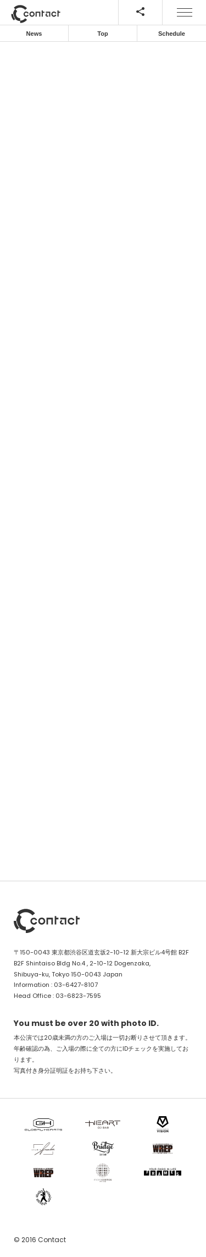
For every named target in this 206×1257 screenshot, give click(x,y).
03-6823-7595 (78, 995)
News (34, 33)
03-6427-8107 (76, 984)
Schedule (171, 33)
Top (102, 33)
